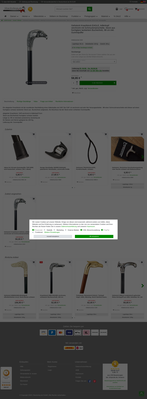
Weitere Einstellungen (52, 232)
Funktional (39, 232)
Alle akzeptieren (94, 236)
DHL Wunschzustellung (91, 230)
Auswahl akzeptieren (53, 236)
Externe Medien (73, 230)
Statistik (49, 230)
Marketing (60, 230)
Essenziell (38, 230)
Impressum (91, 226)
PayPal (106, 230)
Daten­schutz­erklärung (69, 226)
